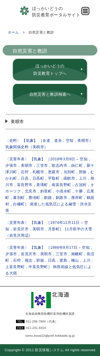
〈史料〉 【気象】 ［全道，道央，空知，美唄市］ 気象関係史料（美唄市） (49, 143)
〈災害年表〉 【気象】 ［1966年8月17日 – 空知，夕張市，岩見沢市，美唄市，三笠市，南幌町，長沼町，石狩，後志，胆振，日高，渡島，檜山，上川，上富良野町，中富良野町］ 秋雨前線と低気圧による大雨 (49, 260)
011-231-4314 (36, 327)
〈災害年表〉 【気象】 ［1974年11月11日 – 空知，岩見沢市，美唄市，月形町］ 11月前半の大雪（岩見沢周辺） (48, 229)
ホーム (13, 32)
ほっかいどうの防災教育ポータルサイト (56, 11)
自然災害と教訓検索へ (50, 94)
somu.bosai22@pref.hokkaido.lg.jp (50, 335)
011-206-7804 (42, 321)
